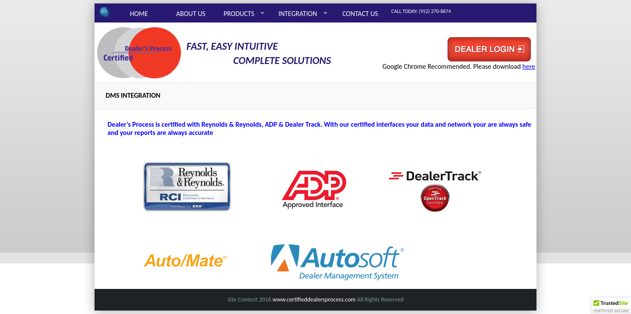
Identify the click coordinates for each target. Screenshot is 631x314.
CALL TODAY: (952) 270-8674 (421, 11)
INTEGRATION (297, 14)
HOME (139, 14)
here (528, 66)
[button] (611, 306)
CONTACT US (360, 14)
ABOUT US (190, 14)
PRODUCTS (239, 14)
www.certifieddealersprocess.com (314, 299)
